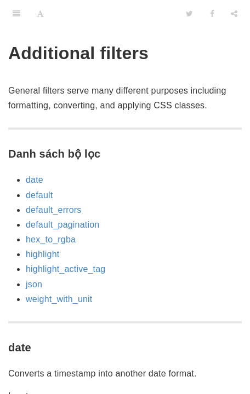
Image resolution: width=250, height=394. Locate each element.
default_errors (54, 210)
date (34, 179)
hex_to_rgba (51, 239)
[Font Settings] (40, 13)
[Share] (234, 13)
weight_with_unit (59, 299)
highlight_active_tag (65, 269)
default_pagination (62, 224)
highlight (42, 254)
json (34, 284)
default (39, 195)
